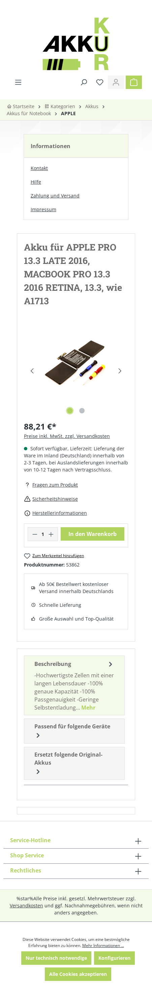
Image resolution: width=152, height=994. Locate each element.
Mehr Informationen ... (103, 945)
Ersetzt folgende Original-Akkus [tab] (68, 763)
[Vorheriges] (32, 371)
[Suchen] (83, 82)
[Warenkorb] (134, 82)
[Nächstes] (120, 371)
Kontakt (39, 168)
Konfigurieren (114, 958)
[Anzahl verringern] (35, 534)
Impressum (43, 209)
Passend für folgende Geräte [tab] (72, 731)
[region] (76, 370)
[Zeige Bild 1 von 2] (69, 410)
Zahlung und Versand (55, 195)
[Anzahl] (42, 534)
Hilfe (36, 182)
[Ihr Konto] (116, 82)
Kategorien (59, 106)
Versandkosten (26, 905)
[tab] (74, 685)
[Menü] (18, 82)
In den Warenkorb (92, 534)
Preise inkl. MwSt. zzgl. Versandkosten (67, 436)
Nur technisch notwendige (56, 958)
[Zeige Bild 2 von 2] (82, 410)
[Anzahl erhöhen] (51, 534)
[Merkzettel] (100, 82)
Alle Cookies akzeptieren (78, 974)
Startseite (20, 106)
